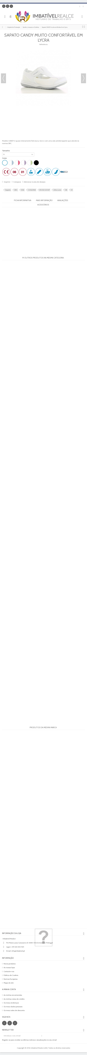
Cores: (4, 158)
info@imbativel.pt (18, 951)
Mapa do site (9, 983)
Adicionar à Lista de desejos (34, 182)
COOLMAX (32, 190)
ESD (22, 190)
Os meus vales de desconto (14, 1010)
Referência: (43, 44)
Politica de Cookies (11, 975)
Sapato (8, 190)
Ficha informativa (22, 200)
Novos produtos (10, 964)
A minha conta (9, 989)
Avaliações (62, 200)
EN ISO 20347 (44, 190)
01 (72, 190)
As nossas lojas (9, 967)
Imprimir (6, 182)
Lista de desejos (79, 6)
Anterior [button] (3, 78)
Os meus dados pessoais (13, 1007)
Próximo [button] (83, 78)
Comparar (17, 182)
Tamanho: (6, 151)
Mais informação (44, 200)
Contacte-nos (9, 971)
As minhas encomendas (13, 995)
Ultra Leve (57, 190)
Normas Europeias (10, 979)
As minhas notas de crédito (14, 999)
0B (66, 190)
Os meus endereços (11, 1003)
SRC (15, 190)
